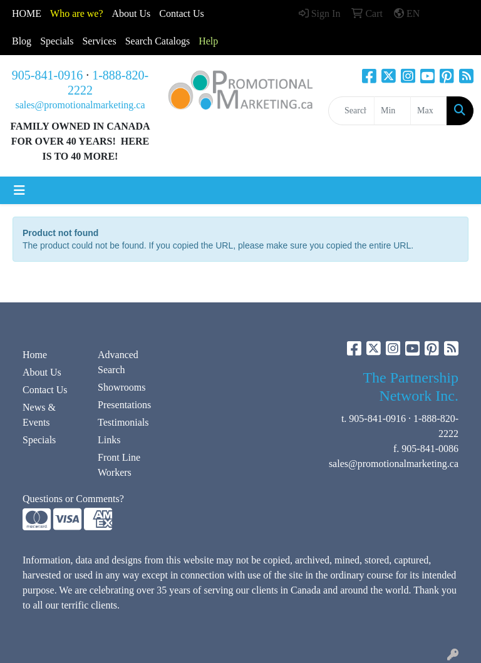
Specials (56, 41)
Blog (21, 41)
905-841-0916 (47, 75)
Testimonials (123, 422)
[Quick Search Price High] (428, 110)
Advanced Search (118, 362)
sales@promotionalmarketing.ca (80, 105)
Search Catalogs (157, 41)
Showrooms (121, 387)
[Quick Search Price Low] (392, 110)
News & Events (39, 415)
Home (35, 354)
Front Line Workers (119, 465)
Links (109, 439)
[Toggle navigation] (19, 190)
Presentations (124, 404)
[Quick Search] (351, 110)
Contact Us (45, 389)
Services (99, 41)
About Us (131, 13)
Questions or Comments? (73, 498)
